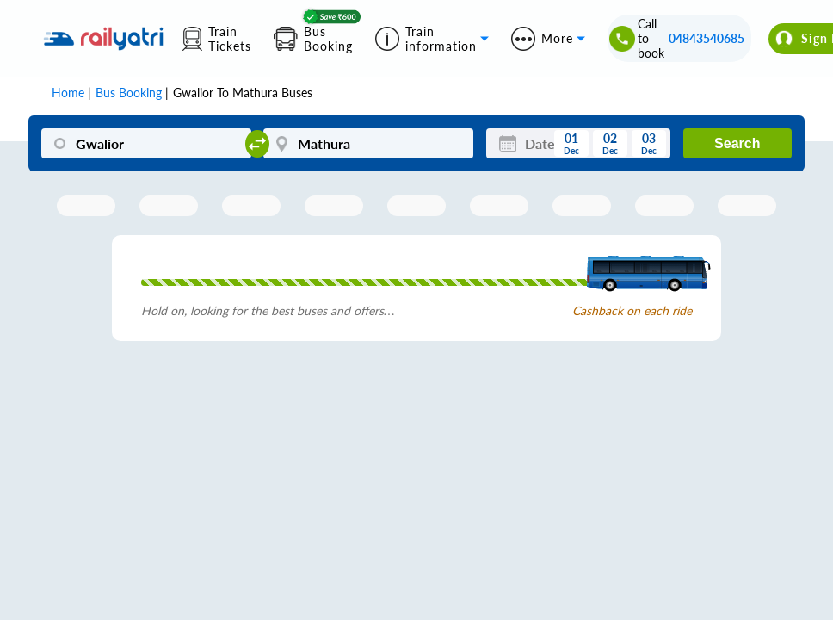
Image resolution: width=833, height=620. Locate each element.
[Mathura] (368, 143)
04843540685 (706, 38)
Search (737, 143)
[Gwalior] (146, 143)
